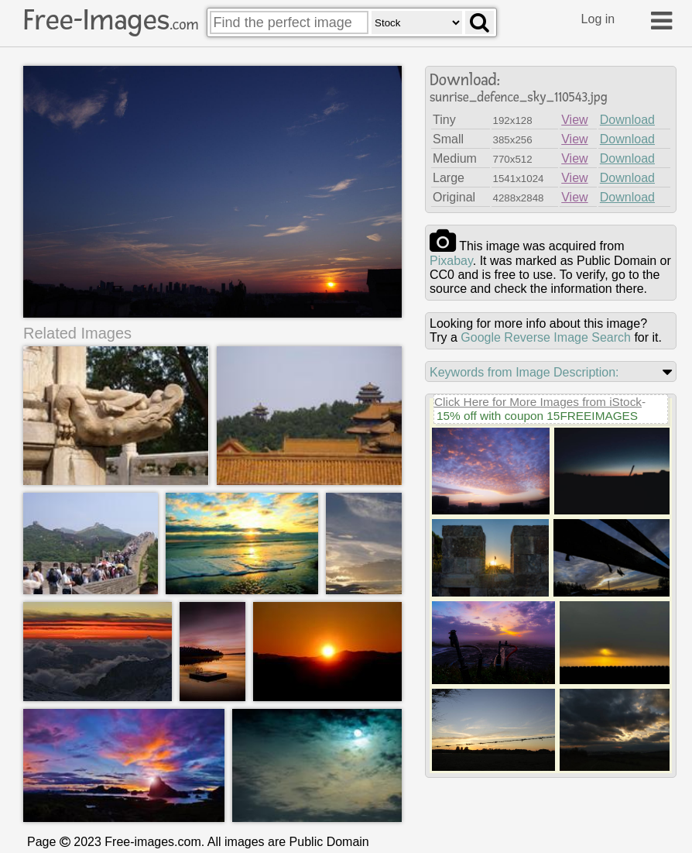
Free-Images (110, 20)
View (574, 119)
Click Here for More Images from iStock (538, 401)
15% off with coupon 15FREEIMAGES (537, 415)
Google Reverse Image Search (546, 337)
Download (627, 119)
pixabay (451, 260)
